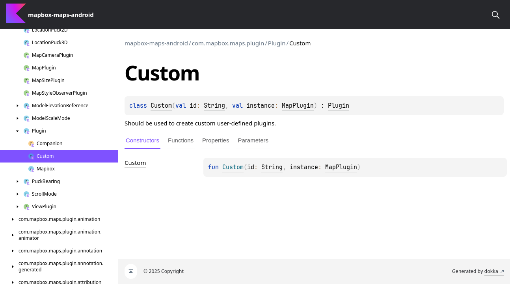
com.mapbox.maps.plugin (228, 43)
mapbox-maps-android (156, 43)
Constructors (142, 140)
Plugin (277, 43)
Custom (161, 106)
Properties (215, 140)
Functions (181, 140)
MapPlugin (298, 106)
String (214, 106)
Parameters (253, 140)
